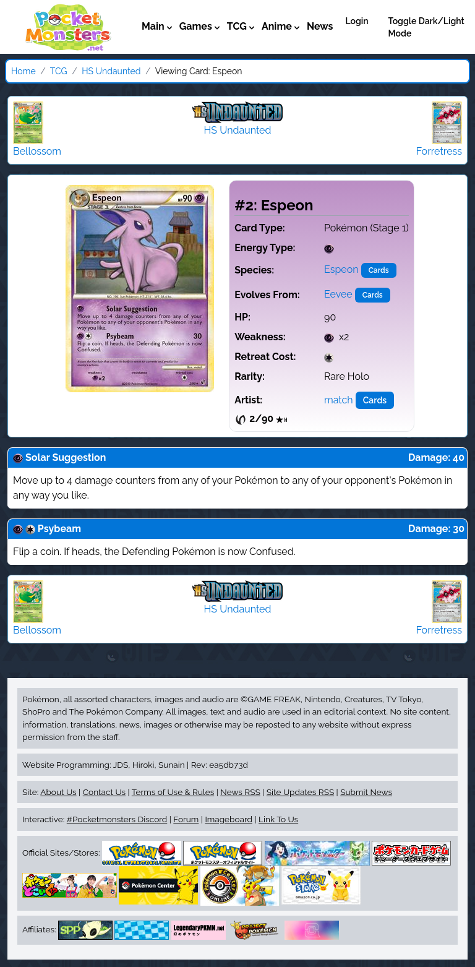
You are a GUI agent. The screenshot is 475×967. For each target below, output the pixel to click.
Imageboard (228, 819)
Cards (379, 270)
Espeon (341, 269)
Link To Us (278, 819)
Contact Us (104, 792)
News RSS (240, 792)
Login (356, 21)
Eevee (338, 294)
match (338, 400)
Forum (186, 819)
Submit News (366, 792)
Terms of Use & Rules (173, 792)
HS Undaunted (111, 71)
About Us (58, 792)
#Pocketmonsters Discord (117, 819)
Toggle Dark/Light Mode (426, 27)
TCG (58, 71)
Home (23, 71)
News (320, 26)
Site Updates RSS (300, 792)
